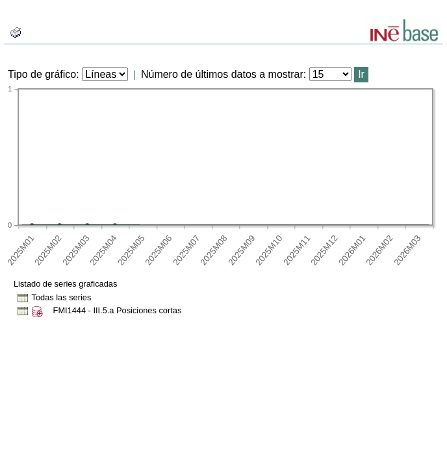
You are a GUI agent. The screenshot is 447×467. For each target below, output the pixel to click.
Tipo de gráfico (42, 74)
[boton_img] (15, 32)
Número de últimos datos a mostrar (222, 74)
